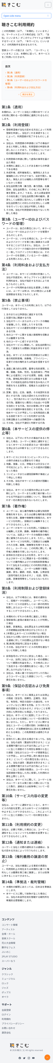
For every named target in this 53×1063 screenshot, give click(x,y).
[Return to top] (47, 1057)
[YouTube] (33, 1058)
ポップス (6, 992)
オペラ (5, 996)
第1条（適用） (14, 72)
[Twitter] (24, 1058)
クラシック (7, 974)
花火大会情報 (8, 942)
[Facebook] (20, 1058)
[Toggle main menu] (48, 4)
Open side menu (26, 15)
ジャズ (5, 987)
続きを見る (27, 94)
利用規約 (6, 1019)
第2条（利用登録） (16, 76)
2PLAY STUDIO (9, 956)
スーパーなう (8, 961)
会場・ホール (8, 933)
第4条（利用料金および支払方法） (24, 87)
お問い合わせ (8, 1028)
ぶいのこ (6, 952)
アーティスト (8, 929)
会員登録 (6, 1010)
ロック (5, 983)
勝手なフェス (8, 947)
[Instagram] (29, 1058)
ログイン (6, 1014)
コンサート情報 (10, 924)
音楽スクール (8, 938)
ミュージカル (8, 978)
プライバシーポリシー (13, 1023)
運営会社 (6, 1032)
